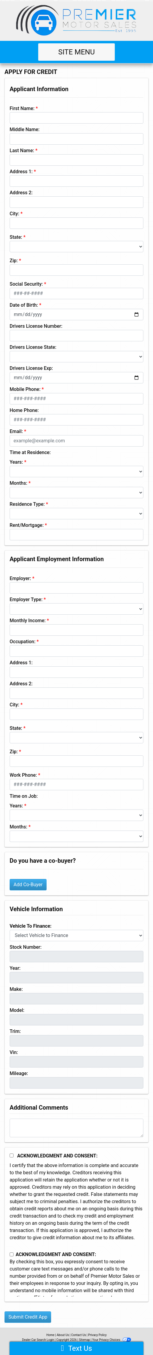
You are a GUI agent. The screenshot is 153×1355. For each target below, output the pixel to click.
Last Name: (22, 150)
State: (16, 237)
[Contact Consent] (12, 1254)
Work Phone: (23, 775)
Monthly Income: (28, 620)
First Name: (22, 108)
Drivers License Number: (36, 326)
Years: (16, 462)
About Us (63, 1335)
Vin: (14, 1052)
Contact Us (78, 1335)
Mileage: (19, 1073)
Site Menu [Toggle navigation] (76, 52)
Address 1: (21, 171)
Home (50, 1335)
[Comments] (76, 1128)
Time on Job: (24, 796)
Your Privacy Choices (111, 1339)
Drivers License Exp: (31, 368)
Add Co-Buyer (28, 884)
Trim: (15, 1031)
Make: (16, 989)
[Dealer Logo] (76, 20)
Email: (16, 431)
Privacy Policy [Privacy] (97, 1335)
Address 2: (21, 192)
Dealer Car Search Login (38, 1339)
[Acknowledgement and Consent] (12, 1155)
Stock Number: (25, 947)
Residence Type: (27, 504)
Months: (18, 483)
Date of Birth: (24, 305)
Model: (17, 1010)
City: (14, 214)
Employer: (20, 578)
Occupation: (22, 641)
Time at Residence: (30, 452)
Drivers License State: (33, 347)
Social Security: (26, 284)
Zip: (14, 260)
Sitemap (84, 1339)
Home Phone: (24, 410)
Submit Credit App (27, 1317)
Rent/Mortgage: (27, 525)
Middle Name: (24, 129)
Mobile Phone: (25, 389)
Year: (15, 968)
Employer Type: (26, 599)
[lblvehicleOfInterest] (76, 935)
